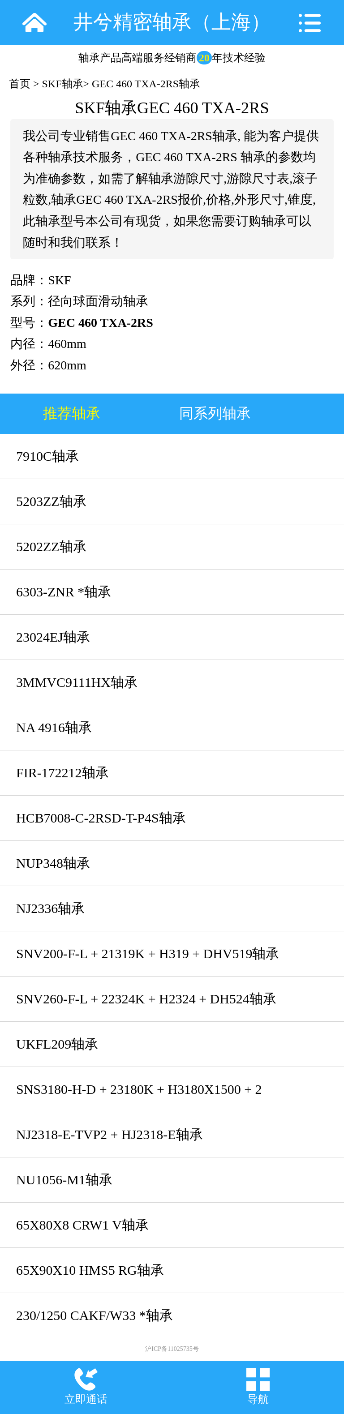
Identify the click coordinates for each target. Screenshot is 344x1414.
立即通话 (86, 1399)
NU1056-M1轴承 (64, 1179)
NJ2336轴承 (50, 908)
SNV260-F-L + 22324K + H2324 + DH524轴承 (146, 998)
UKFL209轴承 (57, 1044)
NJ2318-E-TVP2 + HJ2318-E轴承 (109, 1134)
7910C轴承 (47, 456)
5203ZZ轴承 (51, 501)
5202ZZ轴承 (51, 546)
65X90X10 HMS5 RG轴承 (90, 1270)
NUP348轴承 (53, 863)
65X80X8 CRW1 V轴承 (82, 1224)
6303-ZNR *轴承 (63, 591)
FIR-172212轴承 (62, 772)
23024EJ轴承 (53, 637)
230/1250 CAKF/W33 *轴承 (94, 1315)
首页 (19, 84)
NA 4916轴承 (54, 727)
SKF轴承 (62, 84)
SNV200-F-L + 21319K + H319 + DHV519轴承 (147, 953)
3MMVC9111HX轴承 (77, 682)
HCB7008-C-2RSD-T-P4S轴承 (101, 817)
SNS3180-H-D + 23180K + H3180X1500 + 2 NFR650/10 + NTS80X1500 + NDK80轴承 (139, 1097)
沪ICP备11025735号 (171, 1348)
